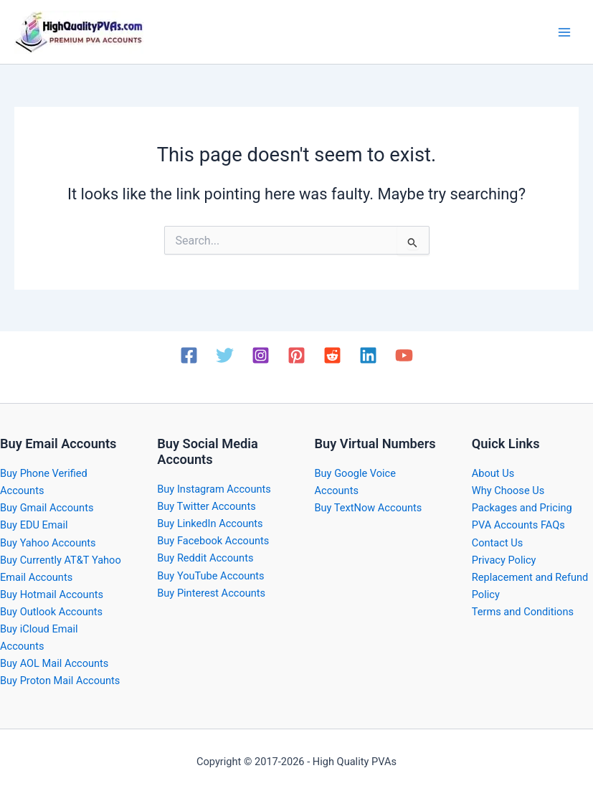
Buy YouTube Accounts (210, 575)
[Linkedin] (368, 355)
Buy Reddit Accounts (205, 557)
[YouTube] (404, 355)
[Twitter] (225, 355)
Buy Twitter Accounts (206, 506)
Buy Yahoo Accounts (48, 542)
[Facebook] (189, 355)
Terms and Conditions (523, 611)
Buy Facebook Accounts (213, 540)
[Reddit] (332, 355)
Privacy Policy (504, 560)
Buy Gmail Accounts (46, 507)
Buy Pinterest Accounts (211, 593)
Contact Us (497, 542)
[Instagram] (261, 355)
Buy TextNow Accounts (368, 507)
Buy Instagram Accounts (214, 489)
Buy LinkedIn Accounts (209, 523)
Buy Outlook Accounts (51, 611)
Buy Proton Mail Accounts (60, 680)
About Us (493, 473)
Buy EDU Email (34, 524)
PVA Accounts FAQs (518, 524)
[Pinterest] (296, 355)
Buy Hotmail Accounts (51, 594)
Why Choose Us (508, 490)
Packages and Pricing (522, 507)
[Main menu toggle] (564, 31)
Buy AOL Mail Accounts (54, 663)
